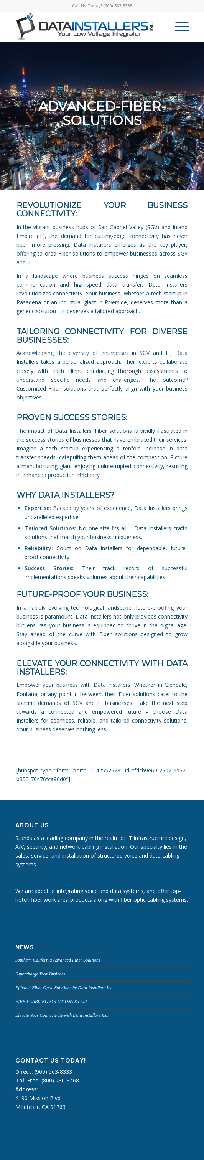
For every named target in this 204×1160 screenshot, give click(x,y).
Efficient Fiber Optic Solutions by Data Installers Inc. (64, 987)
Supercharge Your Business (40, 974)
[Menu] (178, 26)
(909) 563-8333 (52, 1071)
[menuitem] (178, 26)
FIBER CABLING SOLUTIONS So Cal (51, 1001)
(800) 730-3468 (59, 1080)
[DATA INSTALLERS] (84, 26)
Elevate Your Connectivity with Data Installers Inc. (62, 1015)
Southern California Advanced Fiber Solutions (57, 960)
